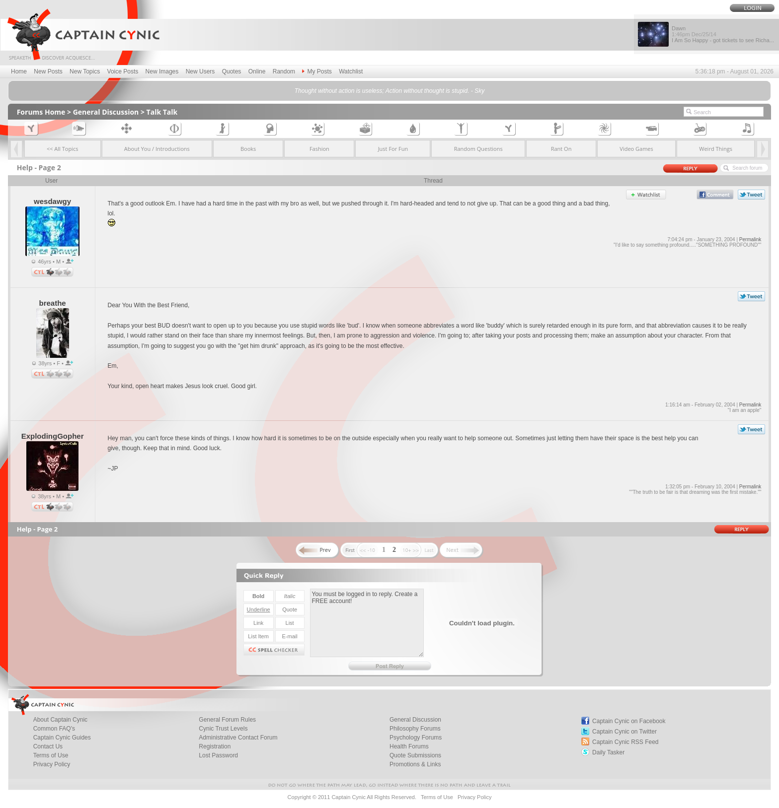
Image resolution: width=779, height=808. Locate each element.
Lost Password (218, 755)
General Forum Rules (227, 719)
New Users (200, 71)
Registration (215, 746)
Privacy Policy (52, 764)
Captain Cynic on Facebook (628, 721)
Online (257, 71)
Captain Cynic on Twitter (624, 731)
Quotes (231, 71)
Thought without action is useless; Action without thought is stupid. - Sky (389, 90)
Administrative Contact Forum (238, 737)
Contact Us (48, 746)
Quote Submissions (415, 755)
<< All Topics (62, 148)
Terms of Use (51, 755)
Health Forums (409, 746)
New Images (162, 71)
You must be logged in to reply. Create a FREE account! (367, 623)
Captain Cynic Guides (62, 737)
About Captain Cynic (60, 719)
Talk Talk (162, 112)
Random (284, 71)
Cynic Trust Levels (223, 728)
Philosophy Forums (415, 728)
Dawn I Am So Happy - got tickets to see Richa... (723, 34)
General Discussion (106, 112)
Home (19, 71)
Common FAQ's (54, 728)
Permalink (750, 239)
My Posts (316, 71)
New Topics (85, 71)
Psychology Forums (416, 737)
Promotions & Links (415, 764)
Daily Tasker (608, 752)
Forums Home (41, 112)
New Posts (48, 71)
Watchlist (351, 71)
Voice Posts (123, 71)
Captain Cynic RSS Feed (625, 742)
